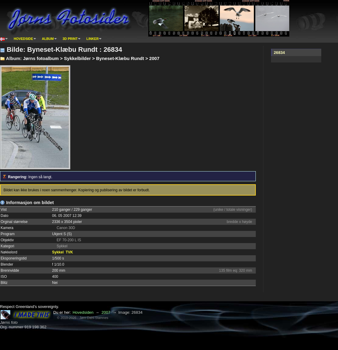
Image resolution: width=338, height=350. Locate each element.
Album (48, 39)
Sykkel (58, 252)
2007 (105, 312)
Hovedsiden (82, 312)
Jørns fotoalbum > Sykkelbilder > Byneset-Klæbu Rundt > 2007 (91, 58)
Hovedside (23, 39)
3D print (70, 39)
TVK (69, 252)
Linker (92, 39)
